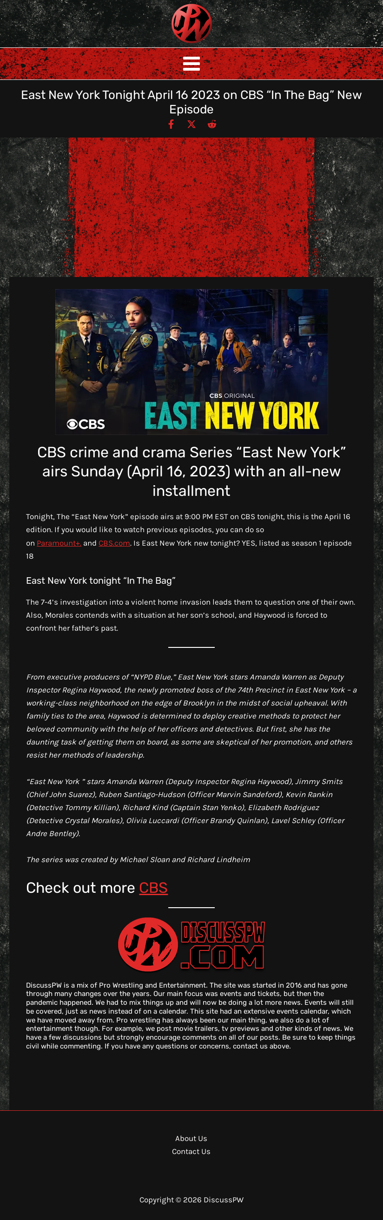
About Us (191, 1138)
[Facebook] (171, 124)
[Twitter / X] (191, 124)
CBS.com (114, 542)
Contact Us (191, 1151)
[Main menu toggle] (191, 63)
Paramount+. (59, 542)
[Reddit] (212, 124)
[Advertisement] (191, 207)
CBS (153, 888)
